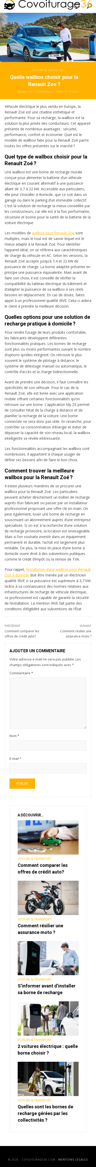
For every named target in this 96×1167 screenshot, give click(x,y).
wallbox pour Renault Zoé (53, 232)
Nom (14, 735)
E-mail (15, 758)
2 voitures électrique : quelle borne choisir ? (48, 1050)
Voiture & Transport (48, 70)
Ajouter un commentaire (35, 91)
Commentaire (21, 673)
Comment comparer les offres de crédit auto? (43, 869)
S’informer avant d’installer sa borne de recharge (47, 989)
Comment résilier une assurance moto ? (40, 929)
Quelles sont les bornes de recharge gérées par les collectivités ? (45, 1113)
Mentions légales (73, 1159)
